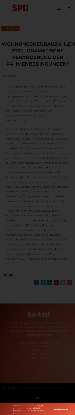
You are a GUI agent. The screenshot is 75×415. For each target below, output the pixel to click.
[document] (37, 207)
